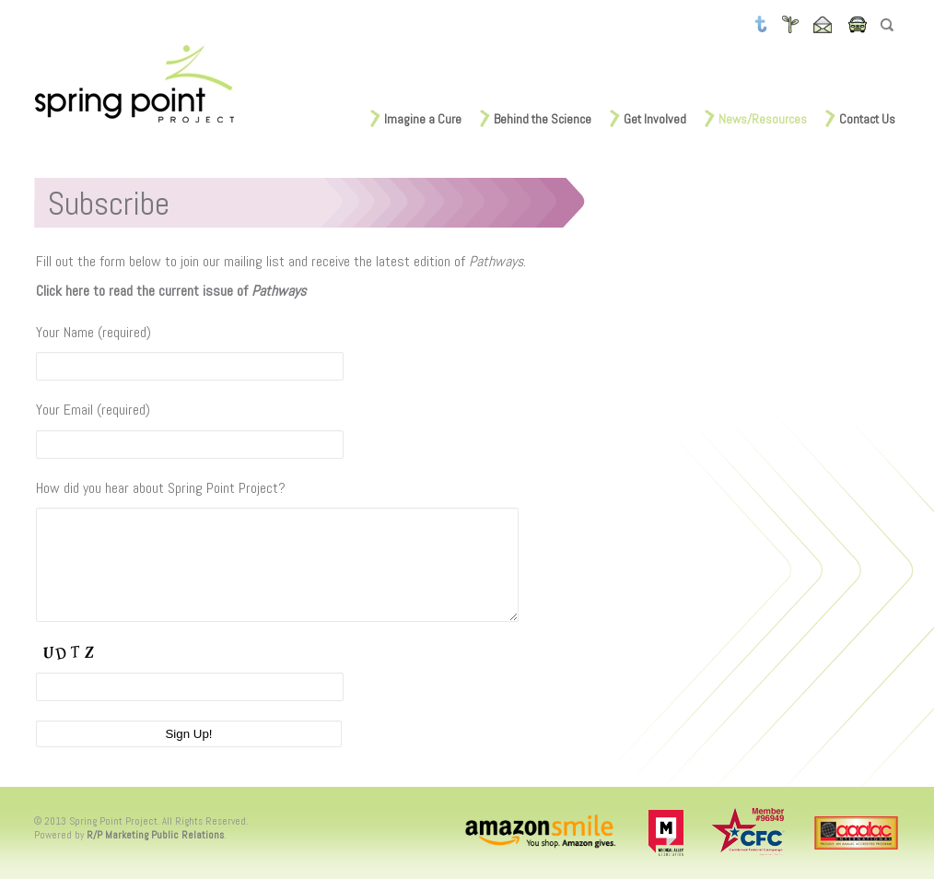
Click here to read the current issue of (171, 290)
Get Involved (655, 119)
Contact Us (867, 119)
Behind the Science (542, 119)
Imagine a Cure (422, 119)
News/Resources (762, 119)
